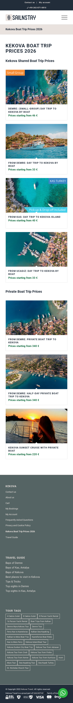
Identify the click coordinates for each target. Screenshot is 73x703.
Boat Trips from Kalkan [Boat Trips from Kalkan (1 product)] (41, 621)
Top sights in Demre (17, 586)
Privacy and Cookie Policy (18, 525)
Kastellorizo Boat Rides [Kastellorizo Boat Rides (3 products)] (42, 637)
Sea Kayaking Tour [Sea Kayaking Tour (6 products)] (27, 663)
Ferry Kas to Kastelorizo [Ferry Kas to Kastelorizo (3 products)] (17, 632)
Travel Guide (12, 537)
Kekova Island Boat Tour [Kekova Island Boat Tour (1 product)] (36, 642)
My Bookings (12, 508)
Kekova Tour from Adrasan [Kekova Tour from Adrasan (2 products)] (47, 647)
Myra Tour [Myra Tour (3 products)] (11, 663)
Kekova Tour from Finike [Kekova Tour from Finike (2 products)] (41, 652)
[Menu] (62, 17)
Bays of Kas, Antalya (17, 567)
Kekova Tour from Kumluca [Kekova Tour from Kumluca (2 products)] (43, 658)
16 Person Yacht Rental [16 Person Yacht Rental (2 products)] (17, 621)
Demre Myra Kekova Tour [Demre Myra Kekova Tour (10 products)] (18, 626)
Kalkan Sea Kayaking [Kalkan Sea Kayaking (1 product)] (40, 632)
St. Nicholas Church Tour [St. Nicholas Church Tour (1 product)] (18, 668)
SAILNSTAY (38, 693)
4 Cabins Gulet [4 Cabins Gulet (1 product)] (13, 616)
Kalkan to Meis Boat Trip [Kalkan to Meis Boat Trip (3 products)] (18, 637)
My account (44, 2)
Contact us (30, 2)
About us (10, 497)
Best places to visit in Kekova (23, 576)
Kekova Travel (27, 689)
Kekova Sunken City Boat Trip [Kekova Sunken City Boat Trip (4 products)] (20, 647)
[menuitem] (30, 2)
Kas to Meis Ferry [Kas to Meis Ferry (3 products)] (14, 642)
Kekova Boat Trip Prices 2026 (24, 29)
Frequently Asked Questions (19, 520)
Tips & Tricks (13, 581)
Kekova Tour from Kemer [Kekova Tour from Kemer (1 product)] (18, 658)
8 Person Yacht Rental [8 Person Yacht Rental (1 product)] (48, 616)
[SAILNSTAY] (30, 17)
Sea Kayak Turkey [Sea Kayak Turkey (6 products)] (46, 663)
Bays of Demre (14, 563)
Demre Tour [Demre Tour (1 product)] (37, 626)
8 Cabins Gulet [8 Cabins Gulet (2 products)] (29, 616)
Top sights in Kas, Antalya (20, 590)
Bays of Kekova (14, 572)
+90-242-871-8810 (37, 8)
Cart (8, 503)
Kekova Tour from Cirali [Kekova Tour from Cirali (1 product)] (17, 652)
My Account (11, 514)
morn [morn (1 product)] (61, 658)
